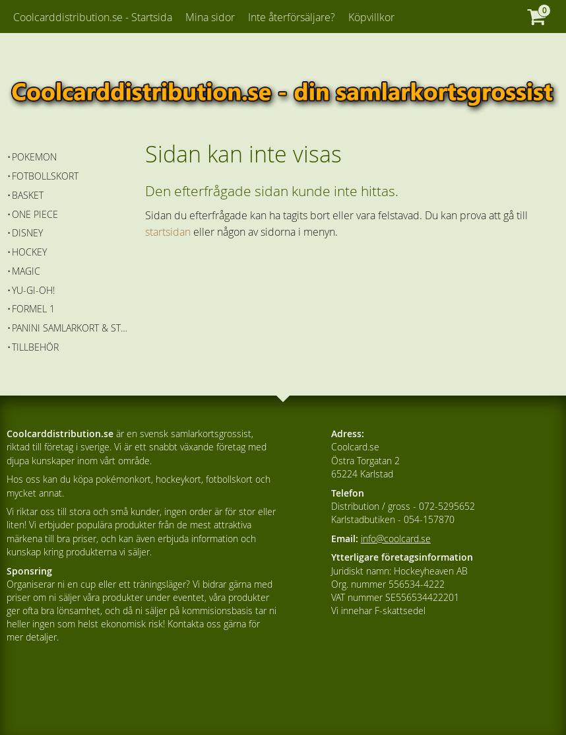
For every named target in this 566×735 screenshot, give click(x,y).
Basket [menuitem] (28, 195)
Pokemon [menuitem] (34, 157)
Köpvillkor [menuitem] (371, 17)
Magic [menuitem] (26, 271)
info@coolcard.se (396, 538)
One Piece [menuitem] (35, 214)
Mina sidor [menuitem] (210, 17)
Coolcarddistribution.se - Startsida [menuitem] (92, 17)
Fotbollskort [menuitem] (45, 176)
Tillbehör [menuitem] (35, 347)
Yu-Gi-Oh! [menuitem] (33, 290)
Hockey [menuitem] (29, 252)
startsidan (168, 232)
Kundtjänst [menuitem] (51, 51)
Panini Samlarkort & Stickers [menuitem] (70, 328)
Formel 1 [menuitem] (33, 308)
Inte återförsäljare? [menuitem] (291, 17)
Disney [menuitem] (27, 233)
